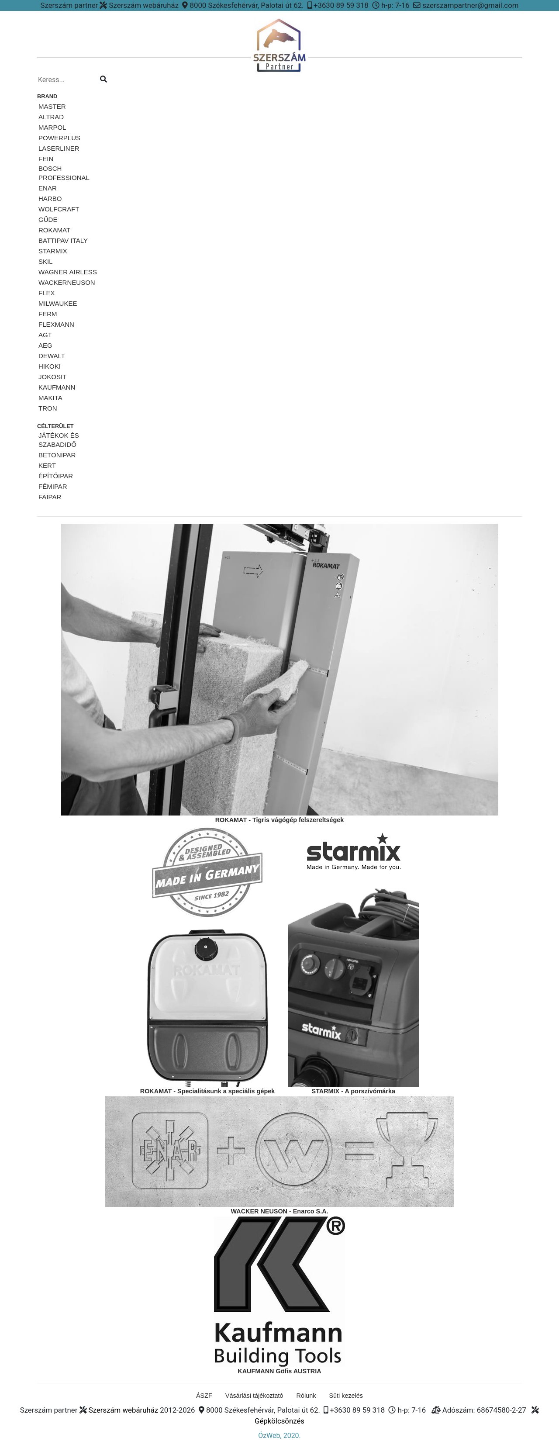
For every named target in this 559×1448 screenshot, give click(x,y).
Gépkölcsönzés (279, 1421)
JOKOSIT (52, 376)
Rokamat (54, 230)
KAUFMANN (56, 387)
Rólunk (306, 1395)
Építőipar (55, 476)
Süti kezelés (346, 1395)
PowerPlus (59, 138)
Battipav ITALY (63, 240)
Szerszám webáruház (123, 1410)
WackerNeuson (66, 282)
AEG (45, 345)
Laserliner (58, 148)
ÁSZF (204, 1395)
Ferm (47, 314)
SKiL (45, 261)
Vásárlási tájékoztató (254, 1395)
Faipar (49, 497)
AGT (45, 335)
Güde (47, 219)
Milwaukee (57, 303)
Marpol (52, 127)
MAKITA (50, 397)
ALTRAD (51, 117)
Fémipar (52, 486)
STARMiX (52, 251)
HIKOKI (49, 366)
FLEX (46, 293)
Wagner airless (67, 272)
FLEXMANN (56, 324)
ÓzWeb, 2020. (279, 1435)
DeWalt (51, 355)
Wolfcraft (58, 209)
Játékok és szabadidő (58, 440)
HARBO (50, 198)
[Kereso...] (65, 80)
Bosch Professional (64, 173)
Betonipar (57, 455)
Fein (45, 158)
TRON (47, 408)
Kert (47, 465)
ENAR (47, 188)
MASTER (52, 106)
